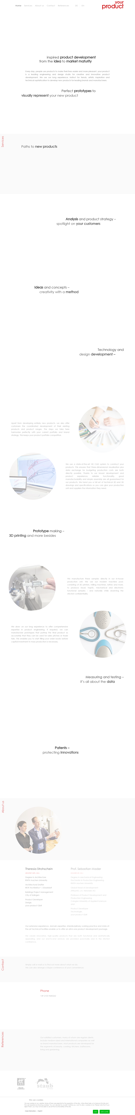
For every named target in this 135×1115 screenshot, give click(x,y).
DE (76, 6)
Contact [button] (51, 6)
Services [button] (28, 6)
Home (18, 6)
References (63, 6)
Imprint (40, 1111)
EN (83, 6)
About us (39, 6)
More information (30, 1111)
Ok (95, 1112)
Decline (104, 1112)
